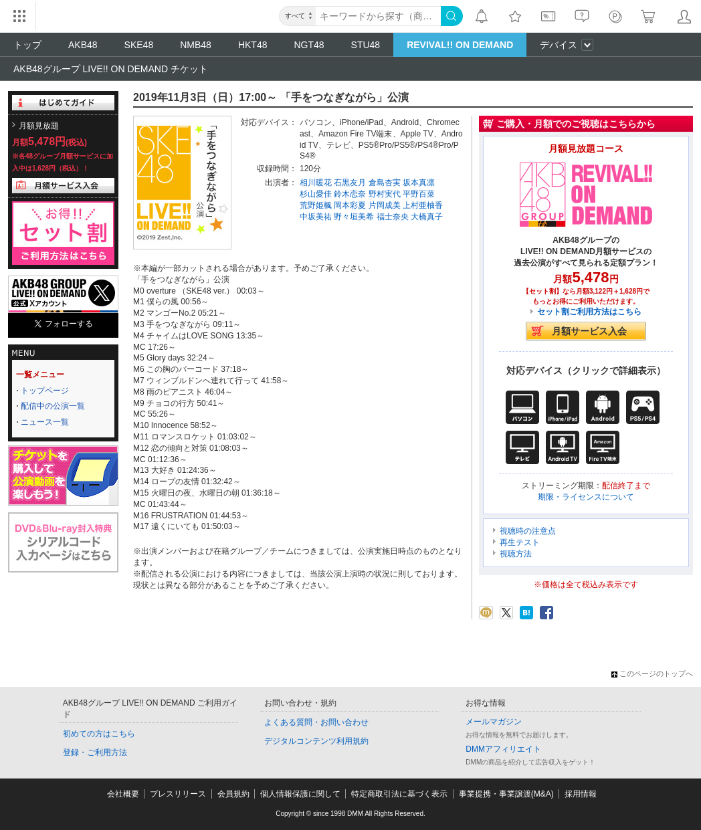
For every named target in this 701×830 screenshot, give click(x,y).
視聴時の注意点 (528, 531)
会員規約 (233, 794)
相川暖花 (316, 182)
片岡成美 (385, 205)
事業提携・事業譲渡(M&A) (506, 794)
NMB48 (195, 44)
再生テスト (520, 542)
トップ (27, 44)
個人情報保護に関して (300, 794)
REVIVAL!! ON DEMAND (460, 44)
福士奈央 (393, 216)
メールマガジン (494, 721)
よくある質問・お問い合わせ (316, 722)
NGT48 (309, 44)
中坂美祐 (316, 216)
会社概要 (123, 794)
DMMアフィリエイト (503, 749)
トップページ (45, 390)
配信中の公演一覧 (53, 406)
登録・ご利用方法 (95, 752)
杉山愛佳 (316, 194)
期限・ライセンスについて (586, 497)
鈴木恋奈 (350, 194)
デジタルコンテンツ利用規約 (316, 741)
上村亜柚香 (423, 205)
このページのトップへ (652, 673)
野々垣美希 (354, 216)
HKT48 (253, 44)
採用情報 (581, 794)
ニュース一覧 (45, 422)
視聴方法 (516, 553)
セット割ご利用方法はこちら (589, 311)
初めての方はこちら (99, 733)
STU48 (366, 44)
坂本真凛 (419, 182)
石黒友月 (350, 182)
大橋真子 (427, 216)
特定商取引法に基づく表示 (399, 794)
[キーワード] (378, 16)
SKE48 (139, 44)
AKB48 (83, 44)
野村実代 (385, 194)
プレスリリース (178, 794)
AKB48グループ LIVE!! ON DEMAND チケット (110, 69)
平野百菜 (419, 194)
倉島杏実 (385, 182)
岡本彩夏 (350, 205)
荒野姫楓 (316, 205)
